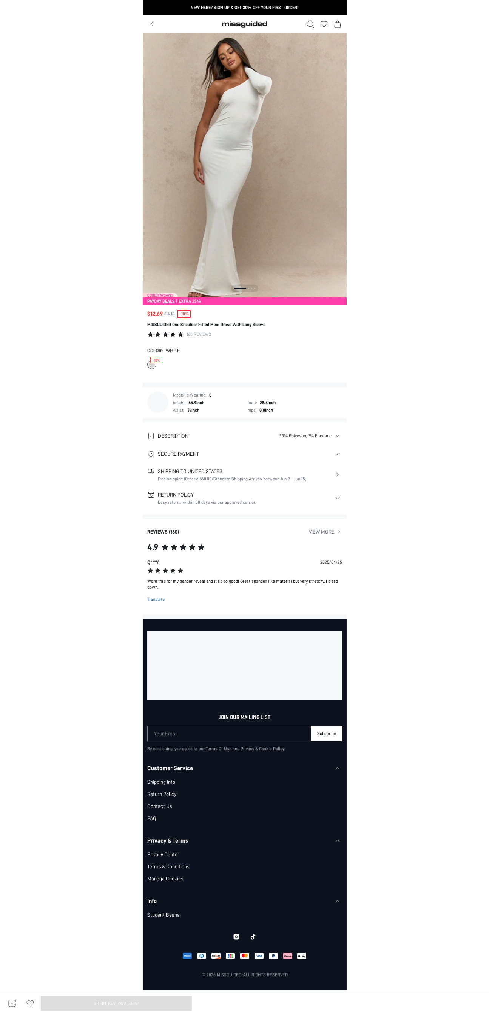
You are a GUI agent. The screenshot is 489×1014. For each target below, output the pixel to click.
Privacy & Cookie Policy (262, 748)
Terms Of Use (218, 748)
